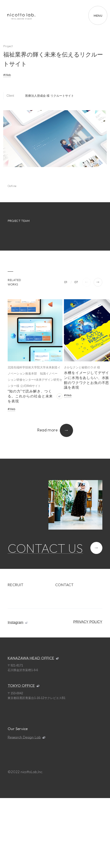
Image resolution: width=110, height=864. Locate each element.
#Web (7, 75)
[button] (98, 282)
